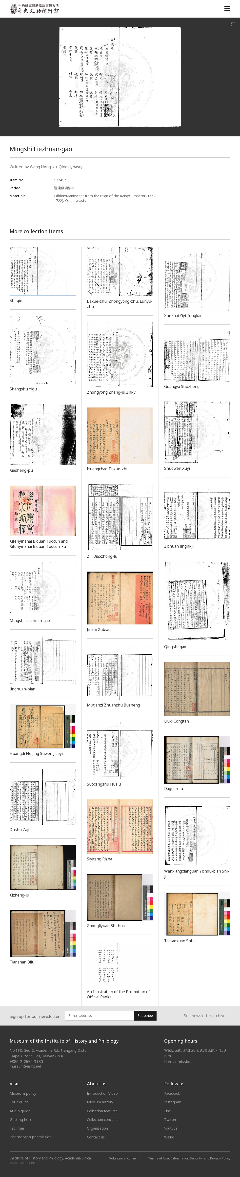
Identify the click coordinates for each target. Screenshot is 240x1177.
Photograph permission (31, 1136)
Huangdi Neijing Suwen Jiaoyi (38, 753)
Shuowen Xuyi (177, 468)
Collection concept (103, 1119)
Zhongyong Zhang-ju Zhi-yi (113, 392)
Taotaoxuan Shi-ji (181, 940)
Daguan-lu (174, 788)
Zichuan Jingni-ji (180, 546)
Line (168, 1110)
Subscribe (145, 1015)
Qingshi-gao (176, 646)
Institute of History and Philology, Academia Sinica (50, 1158)
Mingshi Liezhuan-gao (31, 620)
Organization (98, 1128)
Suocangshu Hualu (105, 784)
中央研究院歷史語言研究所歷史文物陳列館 (35, 9)
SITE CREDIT (28, 1163)
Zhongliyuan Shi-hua (107, 925)
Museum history (101, 1101)
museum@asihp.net (25, 1066)
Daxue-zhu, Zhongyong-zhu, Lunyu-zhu (114, 304)
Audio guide (20, 1110)
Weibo (170, 1136)
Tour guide (19, 1101)
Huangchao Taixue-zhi (108, 468)
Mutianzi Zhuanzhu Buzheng (114, 705)
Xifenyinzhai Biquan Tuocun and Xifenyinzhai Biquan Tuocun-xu (40, 543)
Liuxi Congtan (177, 721)
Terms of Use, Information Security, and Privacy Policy (186, 1158)
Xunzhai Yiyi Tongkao (184, 315)
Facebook (172, 1093)
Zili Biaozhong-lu (103, 556)
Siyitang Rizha (100, 859)
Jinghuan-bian (23, 689)
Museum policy (23, 1093)
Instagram (173, 1101)
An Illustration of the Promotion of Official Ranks (120, 994)
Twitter (171, 1119)
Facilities (17, 1128)
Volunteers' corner (117, 1158)
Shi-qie (16, 300)
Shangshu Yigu (24, 389)
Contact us (96, 1136)
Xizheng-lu (20, 895)
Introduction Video (103, 1093)
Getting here (21, 1119)
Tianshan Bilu (23, 962)
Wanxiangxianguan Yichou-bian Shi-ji (194, 873)
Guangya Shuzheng (182, 386)
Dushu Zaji (20, 829)
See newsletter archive (207, 1016)
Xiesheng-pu (22, 470)
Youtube (171, 1128)
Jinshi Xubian (99, 629)
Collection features (103, 1110)
